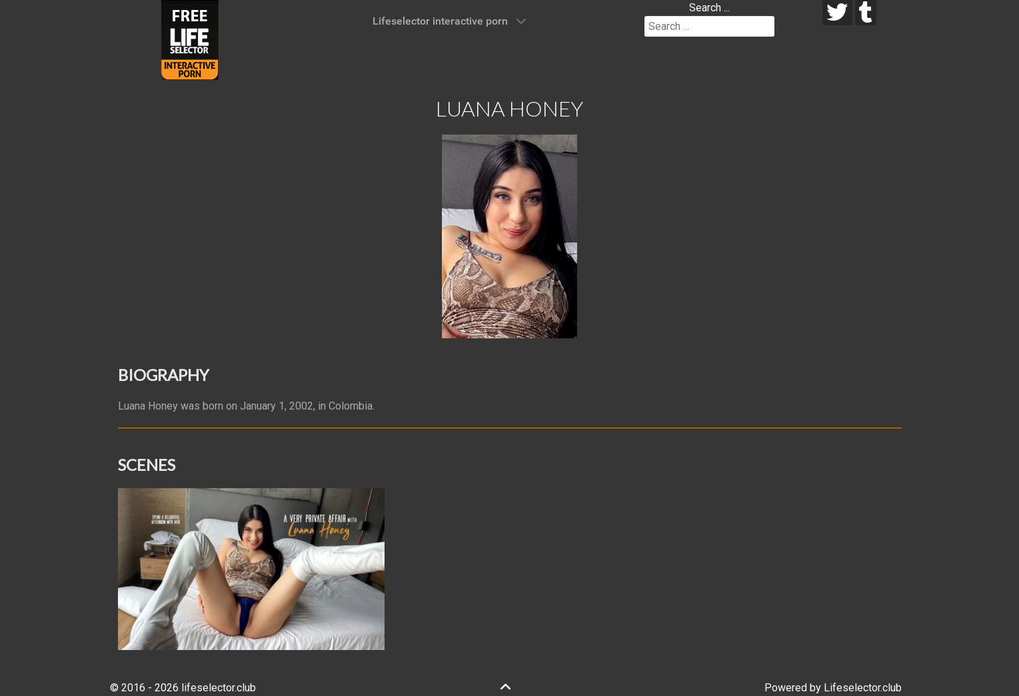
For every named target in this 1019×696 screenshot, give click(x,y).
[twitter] (837, 12)
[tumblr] (866, 12)
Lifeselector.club (863, 687)
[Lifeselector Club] (190, 39)
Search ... (709, 7)
